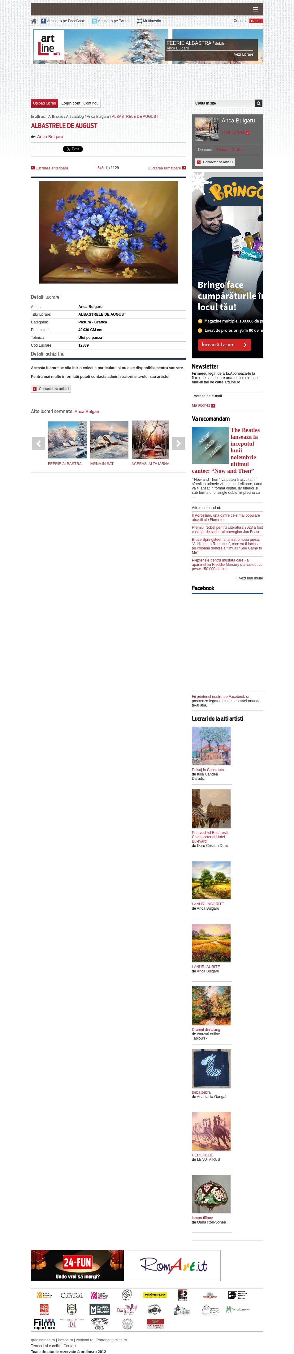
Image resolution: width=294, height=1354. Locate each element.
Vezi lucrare (243, 54)
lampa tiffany (202, 1218)
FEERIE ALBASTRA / (190, 43)
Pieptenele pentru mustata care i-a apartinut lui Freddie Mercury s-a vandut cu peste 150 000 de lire (227, 564)
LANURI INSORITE (208, 904)
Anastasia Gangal (211, 1097)
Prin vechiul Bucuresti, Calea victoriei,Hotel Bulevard (210, 837)
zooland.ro (84, 1340)
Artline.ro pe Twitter (114, 21)
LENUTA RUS (208, 1159)
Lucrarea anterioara (49, 168)
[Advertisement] (147, 81)
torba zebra (201, 1092)
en (259, 21)
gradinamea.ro (43, 1340)
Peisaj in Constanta (208, 770)
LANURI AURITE (206, 967)
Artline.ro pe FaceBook (66, 21)
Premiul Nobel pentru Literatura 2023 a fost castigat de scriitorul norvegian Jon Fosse (227, 529)
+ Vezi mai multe (249, 578)
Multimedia (152, 21)
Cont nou (91, 103)
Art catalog (75, 116)
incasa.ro (65, 1340)
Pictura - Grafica (230, 149)
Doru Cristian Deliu (212, 846)
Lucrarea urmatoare (167, 168)
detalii (220, 43)
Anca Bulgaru (177, 48)
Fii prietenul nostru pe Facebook (218, 696)
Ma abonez (203, 405)
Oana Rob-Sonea (211, 1222)
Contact (240, 21)
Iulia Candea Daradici (205, 776)
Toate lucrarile (235, 132)
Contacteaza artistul (51, 389)
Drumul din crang (206, 1029)
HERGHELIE (202, 1155)
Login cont (70, 103)
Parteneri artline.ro (112, 1340)
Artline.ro (55, 116)
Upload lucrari (44, 103)
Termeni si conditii (45, 1346)
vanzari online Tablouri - (206, 1036)
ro (252, 21)
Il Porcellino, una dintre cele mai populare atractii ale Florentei (226, 517)
